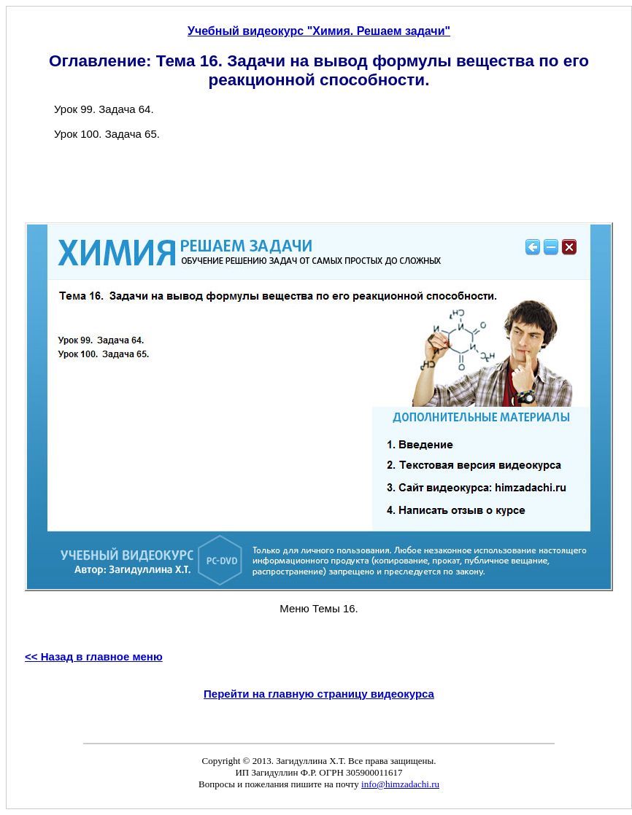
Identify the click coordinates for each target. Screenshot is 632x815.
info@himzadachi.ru (400, 784)
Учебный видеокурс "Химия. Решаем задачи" (319, 31)
